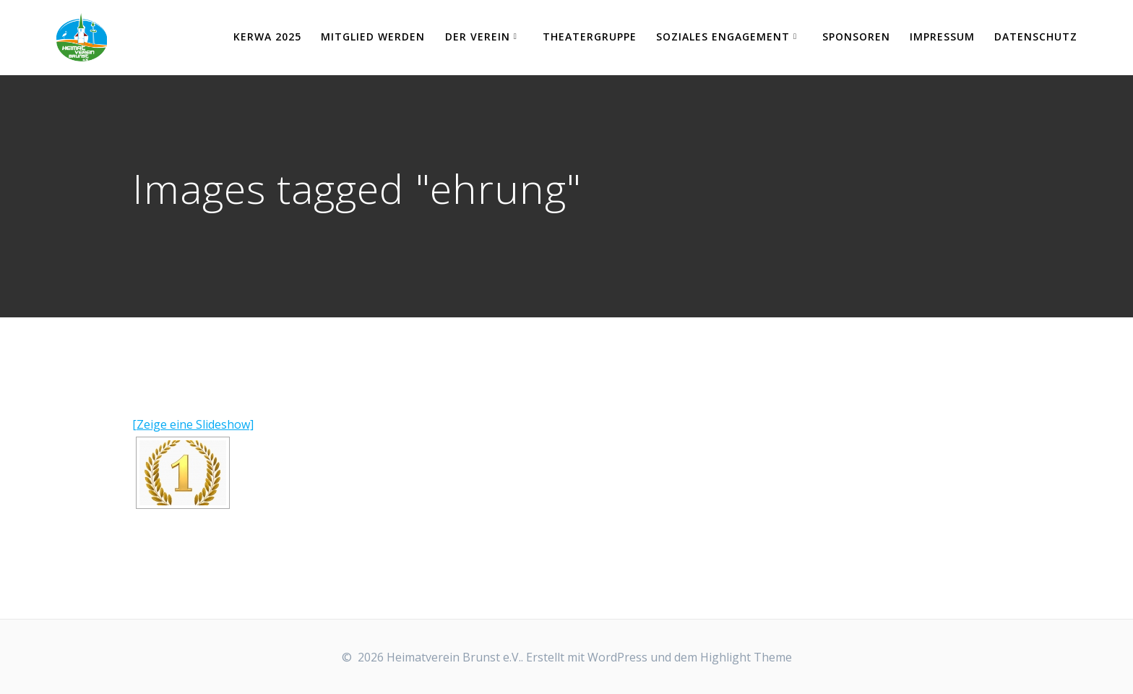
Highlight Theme (746, 657)
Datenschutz (1035, 36)
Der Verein (477, 36)
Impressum (942, 36)
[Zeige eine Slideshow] (193, 424)
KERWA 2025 (267, 36)
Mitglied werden (373, 36)
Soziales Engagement (723, 36)
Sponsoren (856, 36)
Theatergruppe (590, 36)
